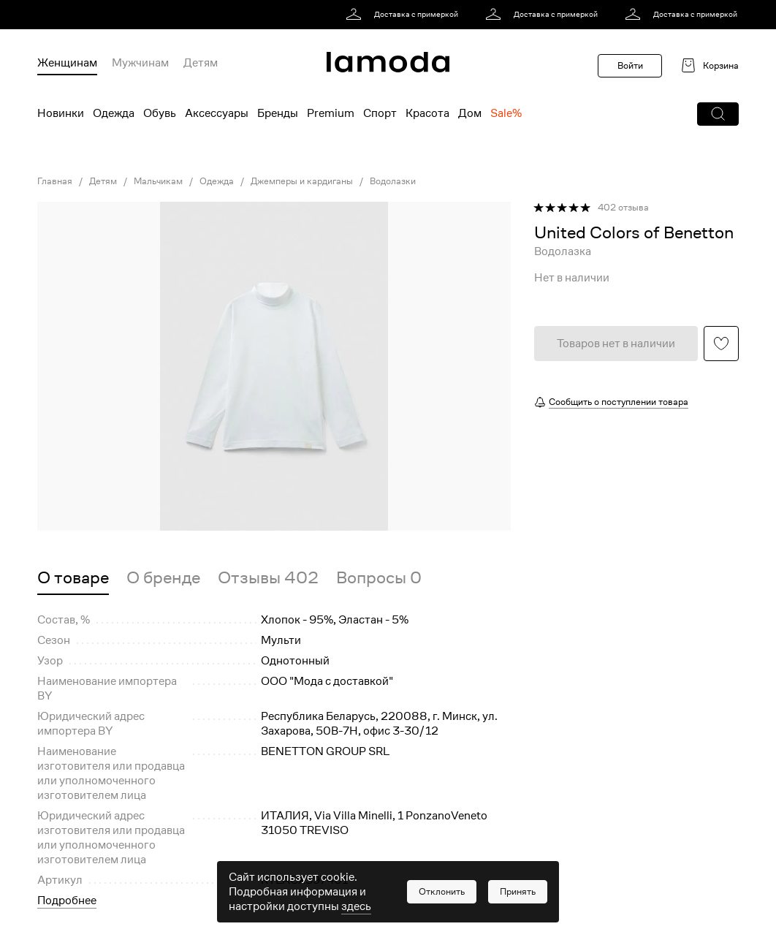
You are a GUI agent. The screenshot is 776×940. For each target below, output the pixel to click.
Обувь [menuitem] (159, 113)
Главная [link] (54, 181)
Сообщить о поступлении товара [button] (618, 401)
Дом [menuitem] (470, 113)
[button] (718, 114)
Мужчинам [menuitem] (140, 63)
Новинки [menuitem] (60, 113)
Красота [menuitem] (427, 113)
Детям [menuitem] (200, 63)
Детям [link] (103, 181)
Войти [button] (630, 65)
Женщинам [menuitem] (67, 63)
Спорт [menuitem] (380, 113)
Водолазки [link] (393, 181)
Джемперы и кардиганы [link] (302, 181)
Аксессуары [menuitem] (216, 113)
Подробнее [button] (66, 900)
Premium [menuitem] (330, 113)
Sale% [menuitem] (506, 113)
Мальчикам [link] (158, 181)
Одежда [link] (216, 181)
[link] (404, 14)
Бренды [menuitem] (277, 113)
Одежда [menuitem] (113, 113)
